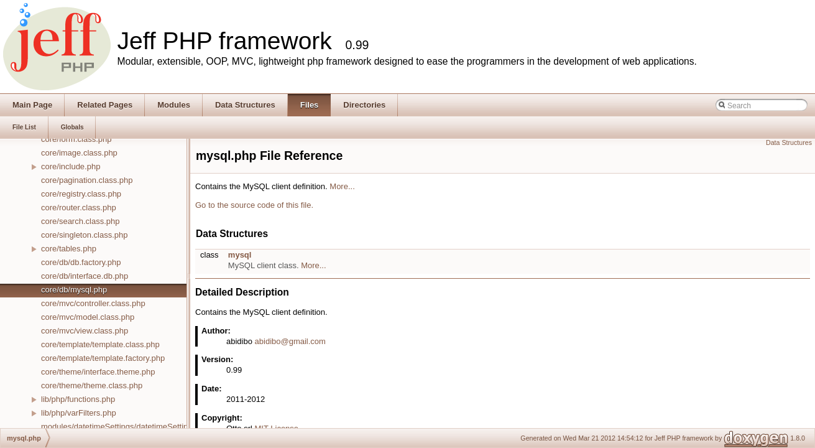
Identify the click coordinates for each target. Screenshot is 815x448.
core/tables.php (68, 248)
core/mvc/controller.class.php (93, 303)
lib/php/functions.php (78, 399)
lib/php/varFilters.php (78, 413)
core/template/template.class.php (100, 344)
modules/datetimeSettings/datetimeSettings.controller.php (144, 426)
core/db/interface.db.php (84, 276)
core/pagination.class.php (86, 180)
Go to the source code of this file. (254, 205)
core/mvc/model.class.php (87, 317)
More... (341, 186)
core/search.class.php (80, 221)
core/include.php (70, 166)
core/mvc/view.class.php (84, 330)
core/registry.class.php (81, 193)
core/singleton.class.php (84, 235)
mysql (240, 254)
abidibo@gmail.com (290, 341)
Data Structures (789, 142)
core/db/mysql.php (74, 289)
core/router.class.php (78, 207)
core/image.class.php (79, 152)
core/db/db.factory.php (81, 262)
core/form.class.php (76, 139)
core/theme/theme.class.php (91, 385)
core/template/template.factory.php (103, 358)
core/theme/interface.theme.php (98, 371)
